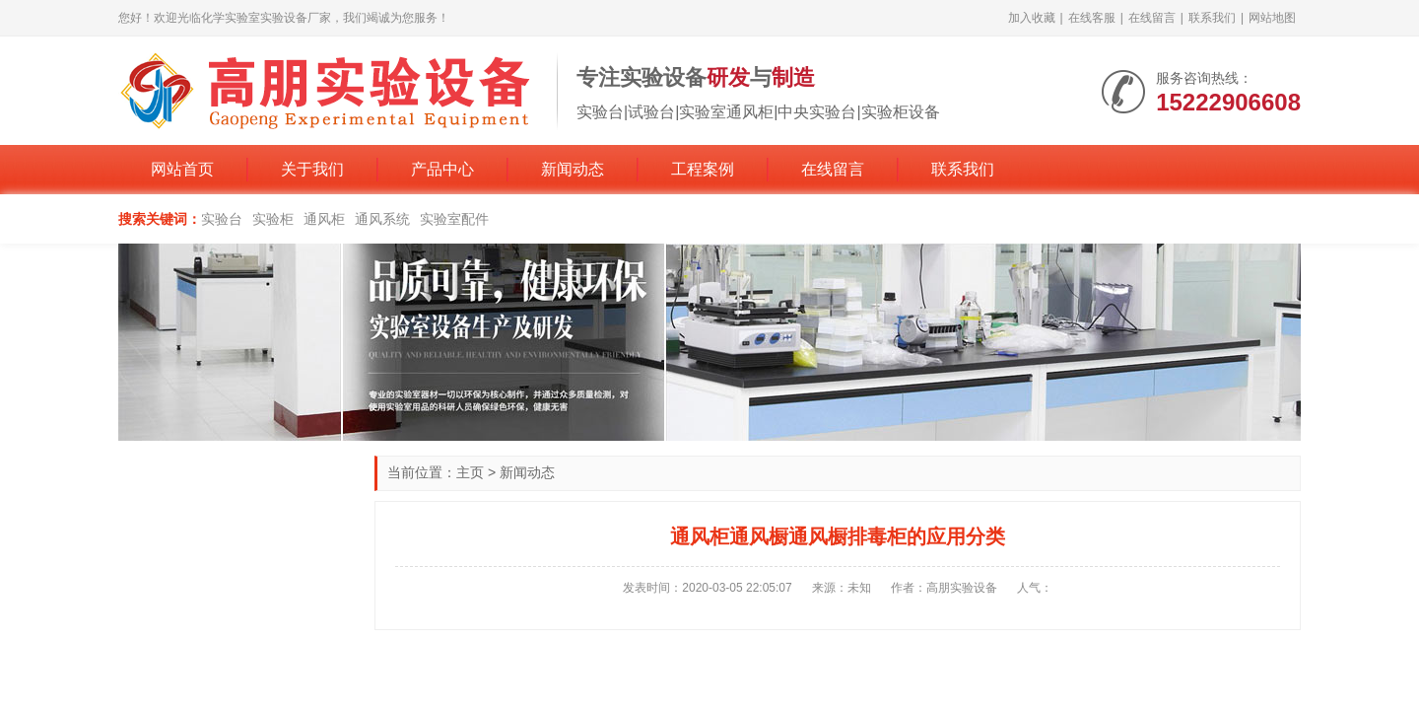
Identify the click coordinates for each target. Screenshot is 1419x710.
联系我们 (1212, 18)
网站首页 (182, 169)
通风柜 (324, 219)
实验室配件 (454, 219)
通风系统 (382, 219)
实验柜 (273, 219)
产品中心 (442, 169)
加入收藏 (1031, 18)
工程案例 (702, 169)
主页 (470, 472)
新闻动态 (572, 169)
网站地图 (1272, 18)
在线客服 (1091, 18)
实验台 (221, 219)
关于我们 (312, 169)
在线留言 (1152, 18)
